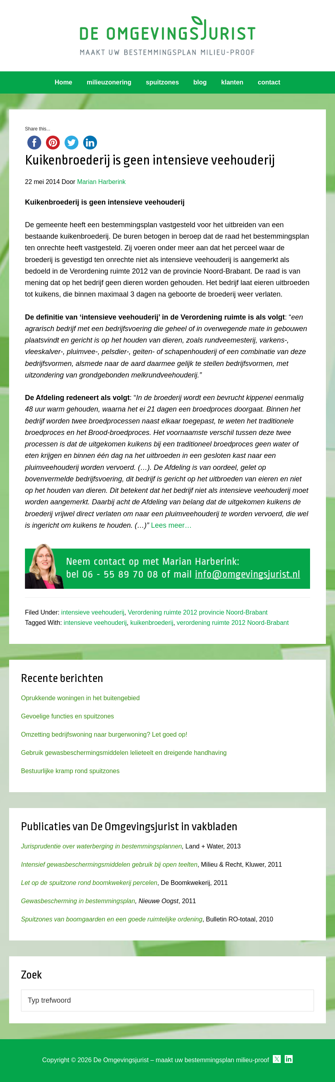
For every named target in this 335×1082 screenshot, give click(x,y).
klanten (232, 82)
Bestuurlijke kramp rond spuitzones (70, 771)
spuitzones (162, 82)
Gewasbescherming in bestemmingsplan (78, 901)
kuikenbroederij (151, 622)
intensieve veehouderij (92, 612)
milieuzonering (109, 82)
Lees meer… (171, 525)
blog (200, 82)
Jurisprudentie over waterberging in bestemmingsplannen (101, 846)
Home (63, 82)
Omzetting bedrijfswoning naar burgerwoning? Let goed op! (104, 734)
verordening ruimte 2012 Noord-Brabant (233, 622)
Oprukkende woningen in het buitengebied (80, 698)
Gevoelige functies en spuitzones (67, 716)
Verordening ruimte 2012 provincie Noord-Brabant (198, 612)
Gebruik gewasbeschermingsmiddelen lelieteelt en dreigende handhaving (124, 752)
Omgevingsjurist (167, 36)
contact (269, 82)
